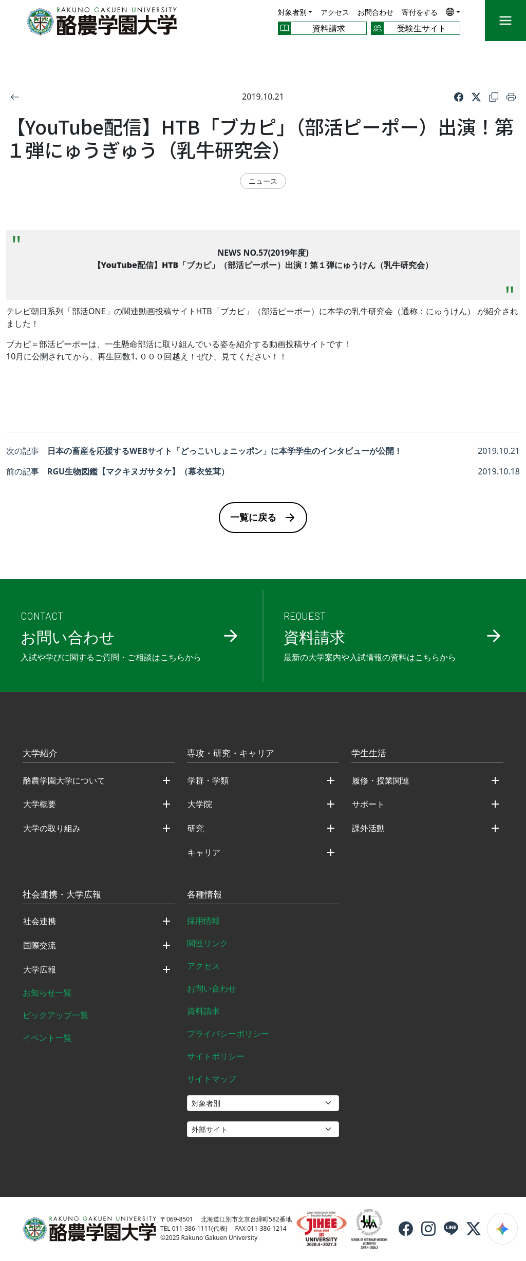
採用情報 (203, 920)
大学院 (199, 804)
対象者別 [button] (292, 12)
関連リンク (207, 943)
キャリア (203, 852)
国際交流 (39, 945)
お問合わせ (375, 12)
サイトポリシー (216, 1056)
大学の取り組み (52, 828)
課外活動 (368, 828)
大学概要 (39, 804)
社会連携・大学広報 (62, 895)
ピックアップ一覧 (55, 1015)
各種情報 (204, 895)
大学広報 (39, 969)
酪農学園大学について (64, 780)
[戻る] (15, 96)
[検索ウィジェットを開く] (502, 1228)
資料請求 (203, 1011)
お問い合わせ (211, 988)
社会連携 (39, 921)
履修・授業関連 (380, 780)
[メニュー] (505, 20)
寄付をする (420, 12)
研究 (195, 828)
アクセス (335, 12)
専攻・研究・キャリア (230, 754)
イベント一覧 (47, 1037)
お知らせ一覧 (47, 992)
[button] (453, 11)
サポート (368, 804)
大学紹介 (40, 754)
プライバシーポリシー (228, 1033)
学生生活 (368, 754)
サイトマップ (211, 1078)
